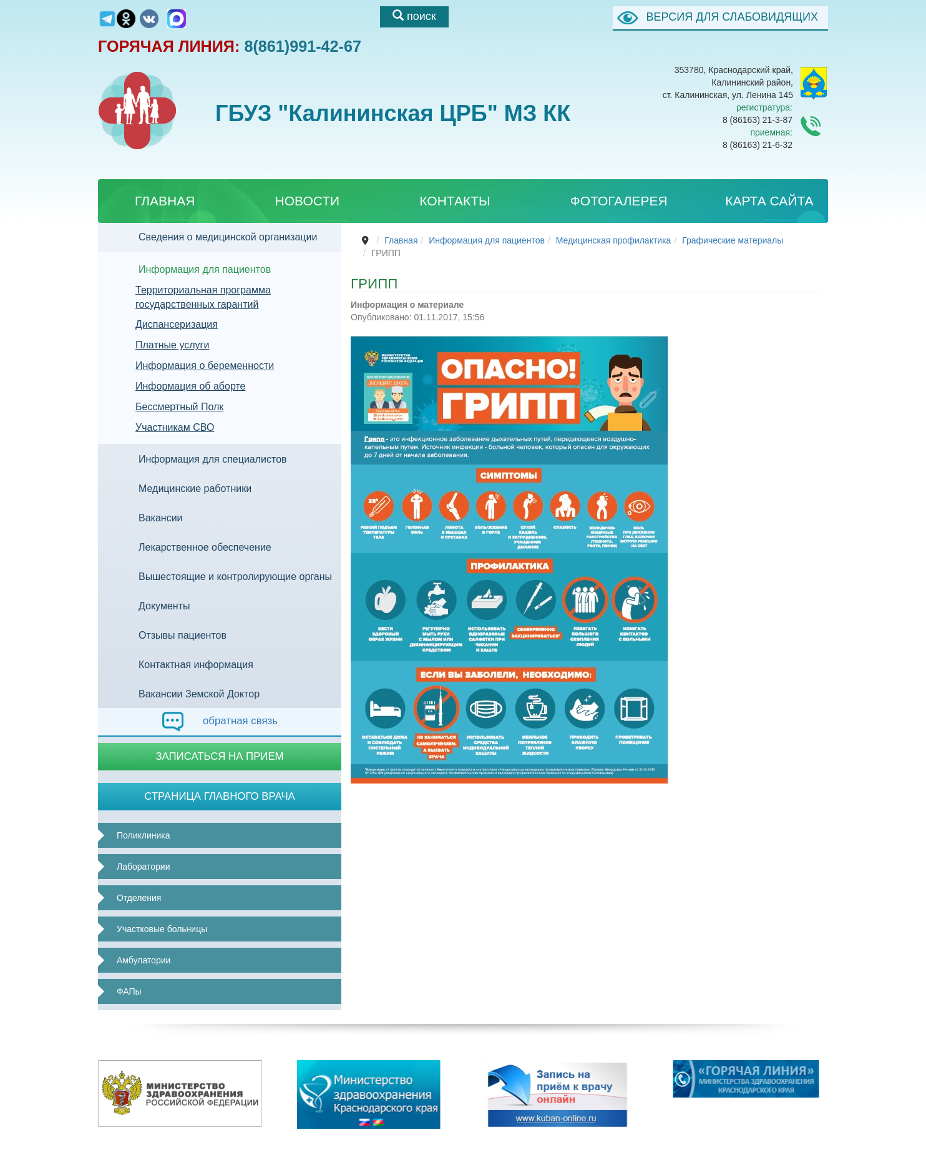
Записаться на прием (219, 756)
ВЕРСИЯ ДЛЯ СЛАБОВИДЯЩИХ (732, 17)
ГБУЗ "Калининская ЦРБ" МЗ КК (367, 127)
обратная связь (220, 721)
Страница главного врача (219, 796)
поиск (414, 15)
